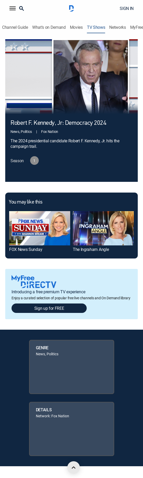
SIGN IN (127, 8)
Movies (76, 27)
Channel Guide (15, 27)
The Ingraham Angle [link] (91, 249)
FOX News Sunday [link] (25, 249)
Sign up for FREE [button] (49, 308)
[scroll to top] (73, 467)
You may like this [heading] (25, 202)
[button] (12, 8)
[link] (39, 228)
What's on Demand (49, 27)
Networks (117, 27)
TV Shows (96, 27)
